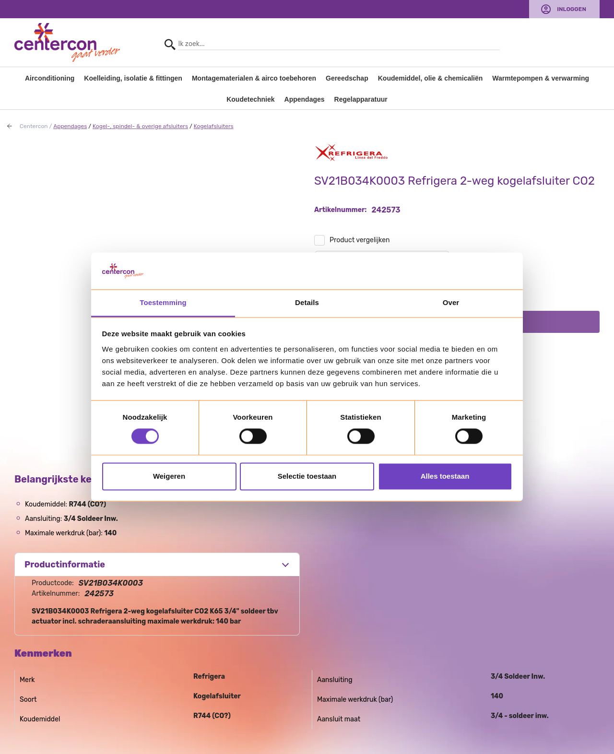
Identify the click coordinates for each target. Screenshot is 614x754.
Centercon (34, 126)
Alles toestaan (445, 476)
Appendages (304, 99)
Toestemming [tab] (163, 302)
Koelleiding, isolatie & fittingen (133, 78)
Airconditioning (49, 78)
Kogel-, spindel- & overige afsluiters (140, 126)
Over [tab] (451, 302)
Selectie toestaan (307, 476)
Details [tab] (307, 302)
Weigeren (169, 476)
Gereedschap (347, 78)
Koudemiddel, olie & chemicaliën (430, 78)
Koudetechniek (250, 99)
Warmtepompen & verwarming (540, 78)
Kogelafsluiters (214, 126)
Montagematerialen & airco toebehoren (254, 78)
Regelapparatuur (361, 99)
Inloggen (571, 9)
